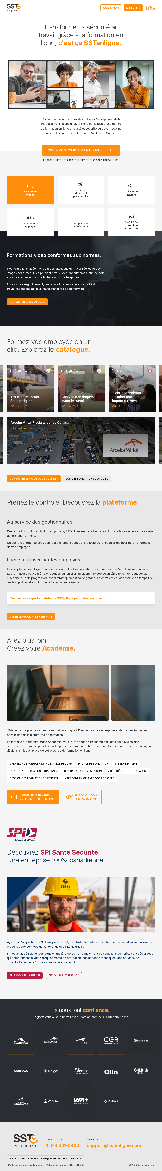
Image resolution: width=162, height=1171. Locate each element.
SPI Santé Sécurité (69, 852)
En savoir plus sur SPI (25, 989)
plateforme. (120, 502)
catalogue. (73, 349)
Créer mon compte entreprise (31, 616)
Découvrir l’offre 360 (64, 989)
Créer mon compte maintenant (81, 136)
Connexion (111, 7)
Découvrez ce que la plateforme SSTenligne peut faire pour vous (59, 584)
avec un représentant (33, 811)
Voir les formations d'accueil (86, 478)
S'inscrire (133, 7)
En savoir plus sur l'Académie (82, 811)
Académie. (58, 648)
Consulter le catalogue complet (34, 478)
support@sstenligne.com (114, 1159)
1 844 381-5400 (62, 1159)
